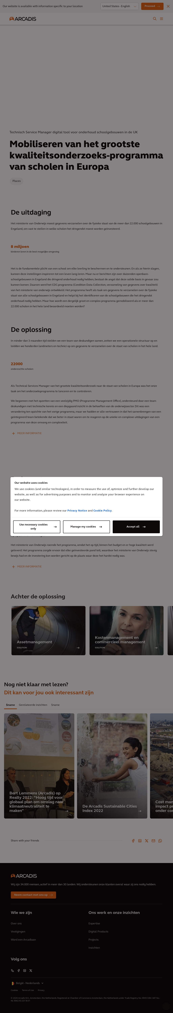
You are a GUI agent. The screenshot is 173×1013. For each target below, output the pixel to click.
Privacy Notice (77, 510)
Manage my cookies (83, 526)
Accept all (133, 526)
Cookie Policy (102, 510)
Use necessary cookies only (33, 526)
